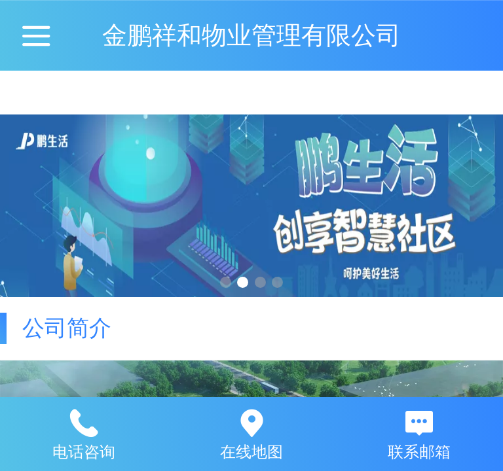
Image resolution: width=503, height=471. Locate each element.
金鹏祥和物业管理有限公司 (251, 35)
